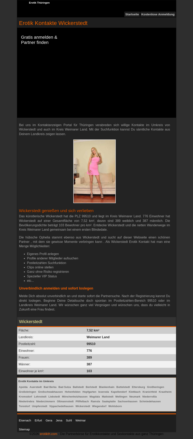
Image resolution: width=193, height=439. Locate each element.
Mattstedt (107, 396)
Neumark (134, 396)
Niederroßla (149, 396)
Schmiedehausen (150, 401)
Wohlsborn (115, 406)
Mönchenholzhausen (75, 396)
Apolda (23, 387)
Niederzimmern (45, 401)
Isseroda (103, 391)
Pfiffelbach (82, 401)
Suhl (69, 420)
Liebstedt (54, 396)
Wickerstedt (82, 406)
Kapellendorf (119, 391)
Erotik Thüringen (39, 2)
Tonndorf (24, 406)
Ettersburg (138, 387)
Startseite (132, 14)
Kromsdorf (25, 396)
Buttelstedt (123, 387)
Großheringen (155, 387)
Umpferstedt (39, 406)
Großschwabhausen (50, 391)
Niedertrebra (26, 401)
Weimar (80, 420)
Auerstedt (36, 387)
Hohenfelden (72, 391)
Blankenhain (106, 387)
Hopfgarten (89, 391)
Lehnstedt (40, 396)
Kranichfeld (150, 391)
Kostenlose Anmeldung (158, 14)
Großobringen (27, 391)
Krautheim (165, 391)
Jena (59, 420)
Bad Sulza (65, 387)
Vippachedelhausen (61, 406)
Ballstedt (78, 387)
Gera (49, 420)
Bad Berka (50, 387)
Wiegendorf (99, 406)
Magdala (94, 396)
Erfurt (38, 420)
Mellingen (121, 396)
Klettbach (134, 391)
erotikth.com (48, 434)
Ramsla (95, 401)
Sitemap (24, 429)
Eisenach (25, 420)
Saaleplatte (109, 401)
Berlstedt (91, 387)
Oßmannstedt (65, 401)
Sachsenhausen (127, 401)
